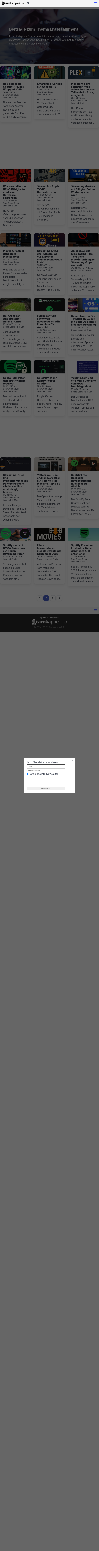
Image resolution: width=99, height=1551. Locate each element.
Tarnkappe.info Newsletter (43, 773)
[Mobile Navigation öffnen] (95, 3)
